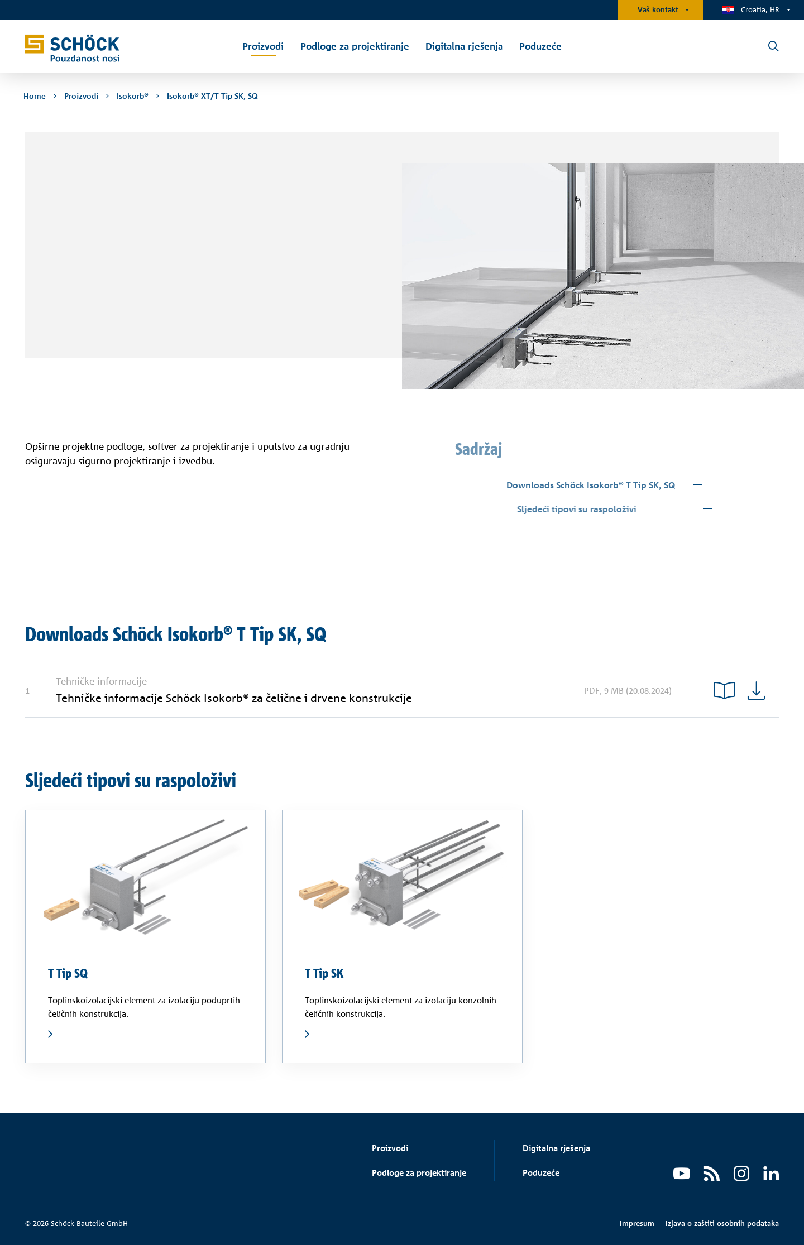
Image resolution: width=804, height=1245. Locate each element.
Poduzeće (541, 1172)
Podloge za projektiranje (419, 1172)
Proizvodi (390, 1148)
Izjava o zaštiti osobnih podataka (722, 1223)
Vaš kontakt (658, 9)
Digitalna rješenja (556, 1148)
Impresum (637, 1223)
